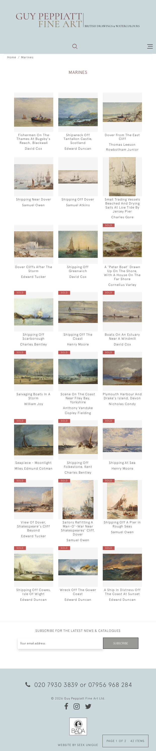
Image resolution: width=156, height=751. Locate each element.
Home (11, 57)
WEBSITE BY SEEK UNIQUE (78, 745)
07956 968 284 (110, 684)
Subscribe (120, 643)
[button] (74, 46)
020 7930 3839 (52, 684)
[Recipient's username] (60, 643)
